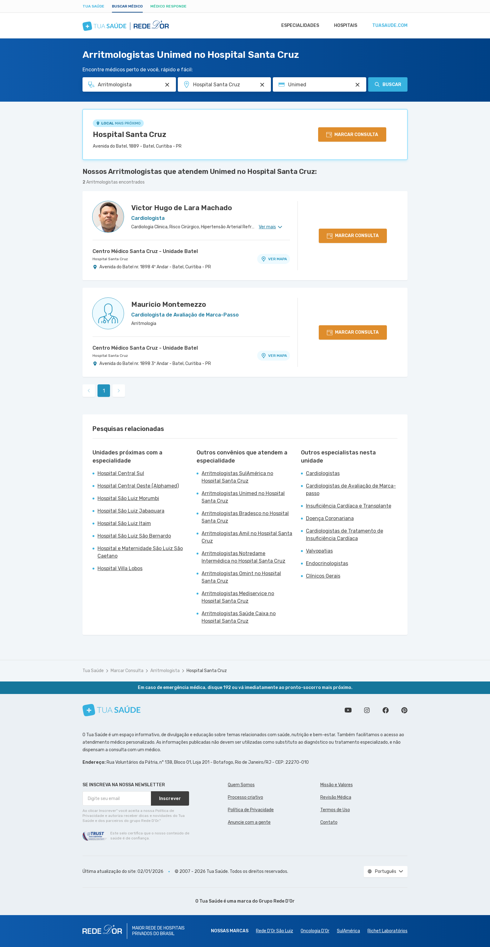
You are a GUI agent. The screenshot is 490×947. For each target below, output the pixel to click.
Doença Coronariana (330, 518)
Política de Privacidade (251, 810)
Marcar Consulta (127, 670)
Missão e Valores (336, 784)
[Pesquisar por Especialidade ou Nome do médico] (167, 85)
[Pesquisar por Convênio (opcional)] (357, 85)
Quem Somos (241, 784)
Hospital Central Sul (121, 473)
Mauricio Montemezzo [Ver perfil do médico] (168, 304)
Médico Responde (168, 6)
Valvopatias (319, 551)
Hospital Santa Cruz (129, 134)
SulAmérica (348, 931)
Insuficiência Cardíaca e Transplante (348, 506)
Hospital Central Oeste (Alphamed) (138, 486)
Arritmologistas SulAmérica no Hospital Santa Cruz (237, 477)
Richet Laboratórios (388, 931)
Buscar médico (127, 6)
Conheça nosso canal (348, 710)
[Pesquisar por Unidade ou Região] (262, 85)
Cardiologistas (323, 473)
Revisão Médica (335, 797)
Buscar (387, 84)
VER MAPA (274, 259)
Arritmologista (165, 670)
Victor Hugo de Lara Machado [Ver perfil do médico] (181, 208)
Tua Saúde (93, 6)
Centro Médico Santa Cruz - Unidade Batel (145, 251)
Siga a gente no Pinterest (404, 710)
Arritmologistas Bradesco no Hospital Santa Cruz (245, 517)
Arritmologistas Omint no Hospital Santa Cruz (241, 577)
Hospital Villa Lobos (120, 568)
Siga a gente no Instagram (367, 710)
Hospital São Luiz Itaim (124, 523)
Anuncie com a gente (249, 822)
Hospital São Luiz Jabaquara (131, 511)
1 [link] (104, 391)
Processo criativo (245, 797)
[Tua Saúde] (111, 710)
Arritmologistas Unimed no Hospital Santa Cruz (243, 497)
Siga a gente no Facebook (385, 710)
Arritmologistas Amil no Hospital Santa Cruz (247, 537)
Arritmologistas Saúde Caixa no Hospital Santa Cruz (239, 617)
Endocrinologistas (327, 563)
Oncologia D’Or (315, 931)
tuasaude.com (389, 25)
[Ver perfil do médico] (108, 216)
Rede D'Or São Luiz (274, 931)
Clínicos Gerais (323, 576)
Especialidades (297, 25)
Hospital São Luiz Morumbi (128, 498)
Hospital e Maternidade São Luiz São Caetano (140, 552)
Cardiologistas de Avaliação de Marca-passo (351, 489)
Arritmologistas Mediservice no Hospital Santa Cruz (238, 597)
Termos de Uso (335, 810)
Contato (329, 822)
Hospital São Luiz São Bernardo (134, 536)
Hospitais (344, 25)
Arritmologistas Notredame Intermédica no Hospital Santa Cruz (243, 557)
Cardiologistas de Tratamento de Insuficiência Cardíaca (344, 534)
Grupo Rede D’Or (277, 901)
